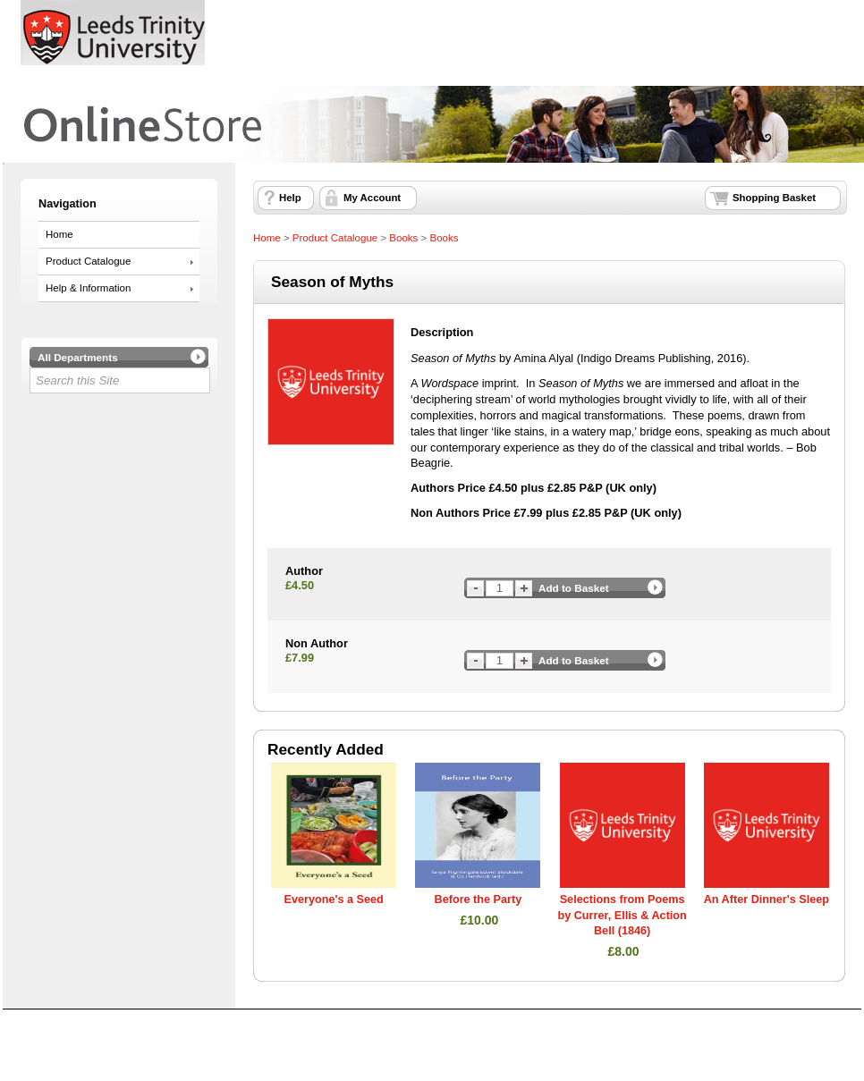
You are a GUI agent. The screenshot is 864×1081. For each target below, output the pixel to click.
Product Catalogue (88, 261)
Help (290, 197)
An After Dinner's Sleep (766, 899)
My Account (372, 197)
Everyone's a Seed (333, 899)
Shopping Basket (774, 197)
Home (59, 234)
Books (403, 237)
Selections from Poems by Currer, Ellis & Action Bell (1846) (621, 915)
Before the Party (478, 899)
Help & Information (88, 288)
